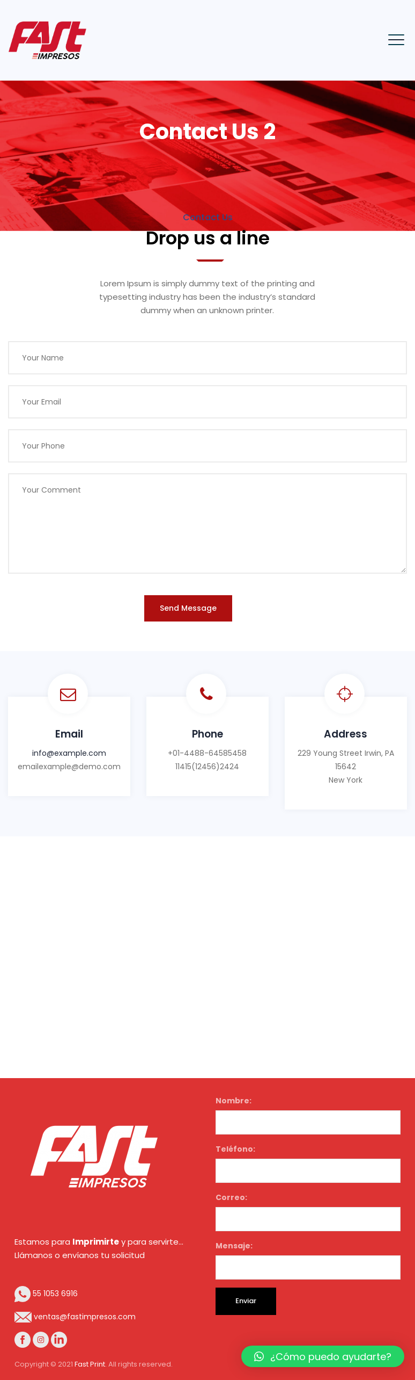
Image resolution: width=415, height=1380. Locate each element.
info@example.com (69, 753)
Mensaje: (308, 1260)
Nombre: (308, 1115)
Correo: (308, 1211)
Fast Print (90, 1364)
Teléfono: (308, 1163)
